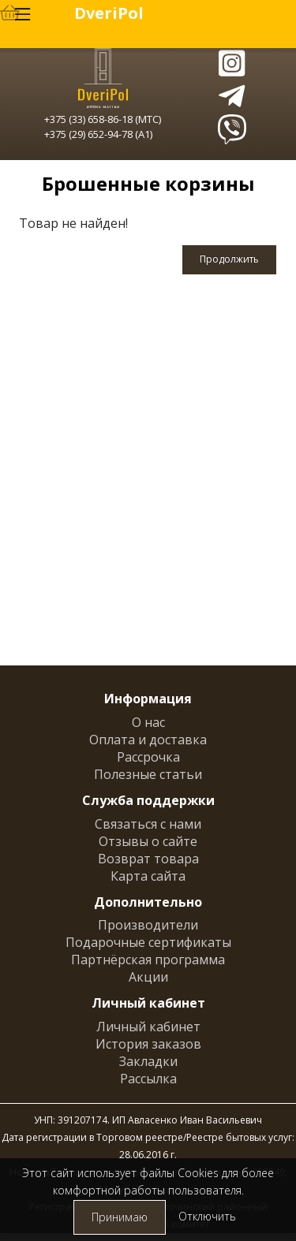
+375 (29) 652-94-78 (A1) (98, 134)
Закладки (148, 1061)
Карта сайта (148, 876)
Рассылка (148, 1078)
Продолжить (229, 259)
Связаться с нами (148, 824)
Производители (148, 925)
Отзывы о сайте (148, 841)
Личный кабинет (148, 1026)
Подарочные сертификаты (148, 942)
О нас (148, 722)
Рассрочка (148, 757)
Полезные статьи (148, 774)
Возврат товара (148, 858)
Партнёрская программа (148, 959)
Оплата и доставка (148, 739)
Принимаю (120, 1216)
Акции (148, 977)
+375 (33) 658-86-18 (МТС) (102, 119)
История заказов (148, 1044)
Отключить (207, 1216)
